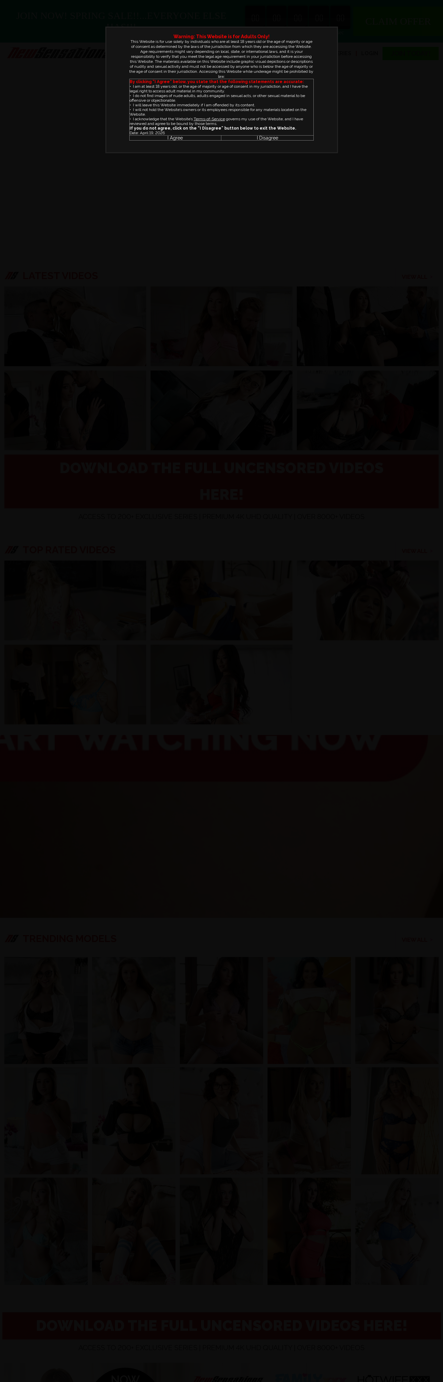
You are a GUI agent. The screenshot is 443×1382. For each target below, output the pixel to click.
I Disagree (267, 138)
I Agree (175, 138)
